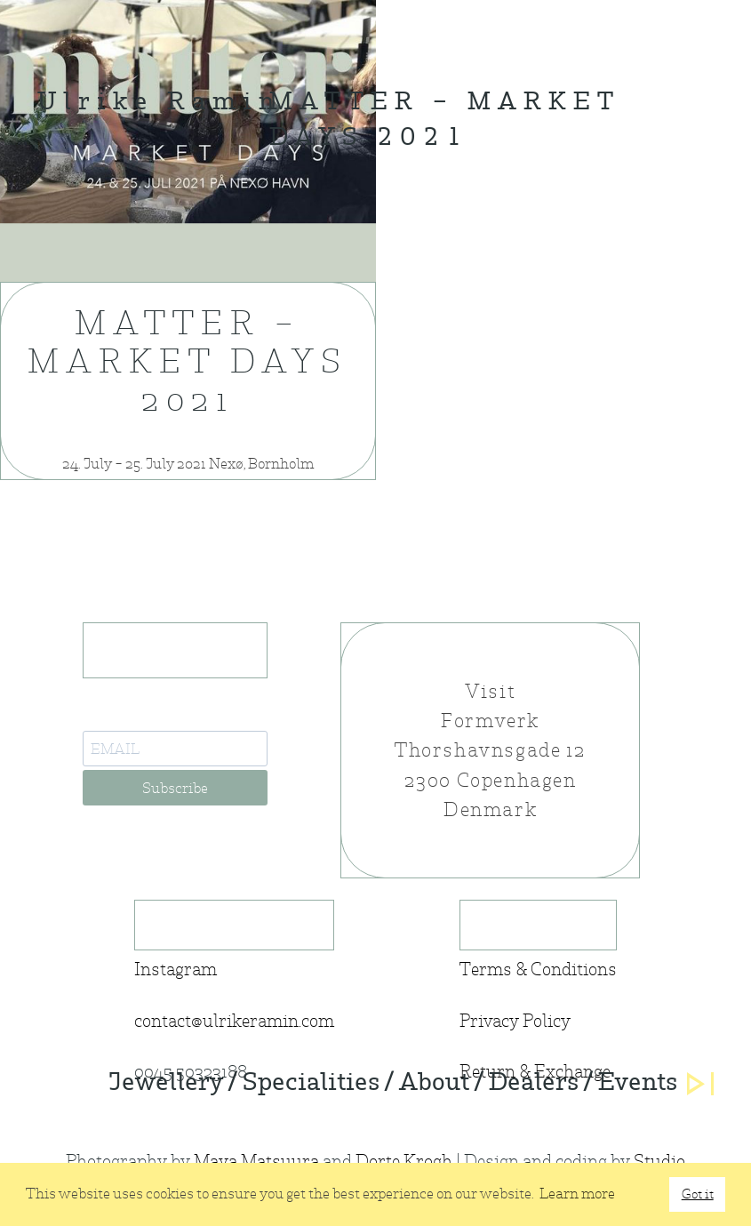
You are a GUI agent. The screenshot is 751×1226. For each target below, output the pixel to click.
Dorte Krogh (404, 1161)
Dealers (534, 1083)
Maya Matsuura (256, 1161)
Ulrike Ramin (159, 104)
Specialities (311, 1083)
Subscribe (175, 788)
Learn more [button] (577, 1193)
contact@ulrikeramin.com (234, 1021)
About (434, 1083)
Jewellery (165, 1083)
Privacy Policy (515, 1021)
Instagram (175, 969)
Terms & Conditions (538, 969)
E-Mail (107, 716)
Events (637, 1083)
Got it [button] (698, 1193)
